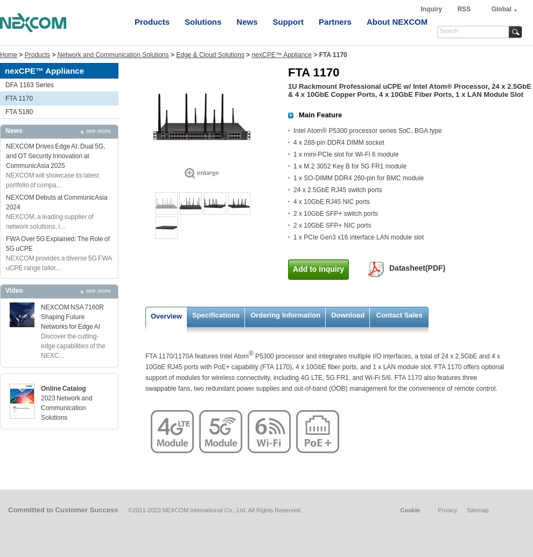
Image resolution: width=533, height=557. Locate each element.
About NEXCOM (397, 21)
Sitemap (477, 510)
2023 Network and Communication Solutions (66, 407)
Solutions (203, 21)
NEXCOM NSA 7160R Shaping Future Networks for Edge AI (72, 317)
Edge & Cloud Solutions (210, 55)
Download (347, 315)
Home (8, 55)
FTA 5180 (19, 112)
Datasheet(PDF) (417, 268)
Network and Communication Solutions (113, 55)
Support (288, 21)
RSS (464, 9)
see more (98, 131)
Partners (335, 21)
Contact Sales (399, 315)
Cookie (410, 510)
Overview (166, 316)
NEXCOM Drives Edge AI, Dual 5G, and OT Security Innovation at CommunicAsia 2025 (55, 156)
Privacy (447, 510)
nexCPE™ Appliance (282, 55)
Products (152, 21)
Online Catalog (63, 388)
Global (501, 9)
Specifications (216, 315)
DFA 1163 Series (29, 85)
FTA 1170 (19, 98)
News (246, 21)
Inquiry (432, 9)
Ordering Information (285, 315)
